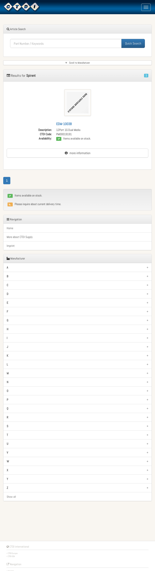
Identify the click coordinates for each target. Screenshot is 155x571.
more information (77, 153)
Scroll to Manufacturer (77, 62)
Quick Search (133, 43)
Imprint (11, 246)
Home (10, 228)
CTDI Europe (13, 553)
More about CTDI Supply (20, 237)
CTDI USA (11, 556)
